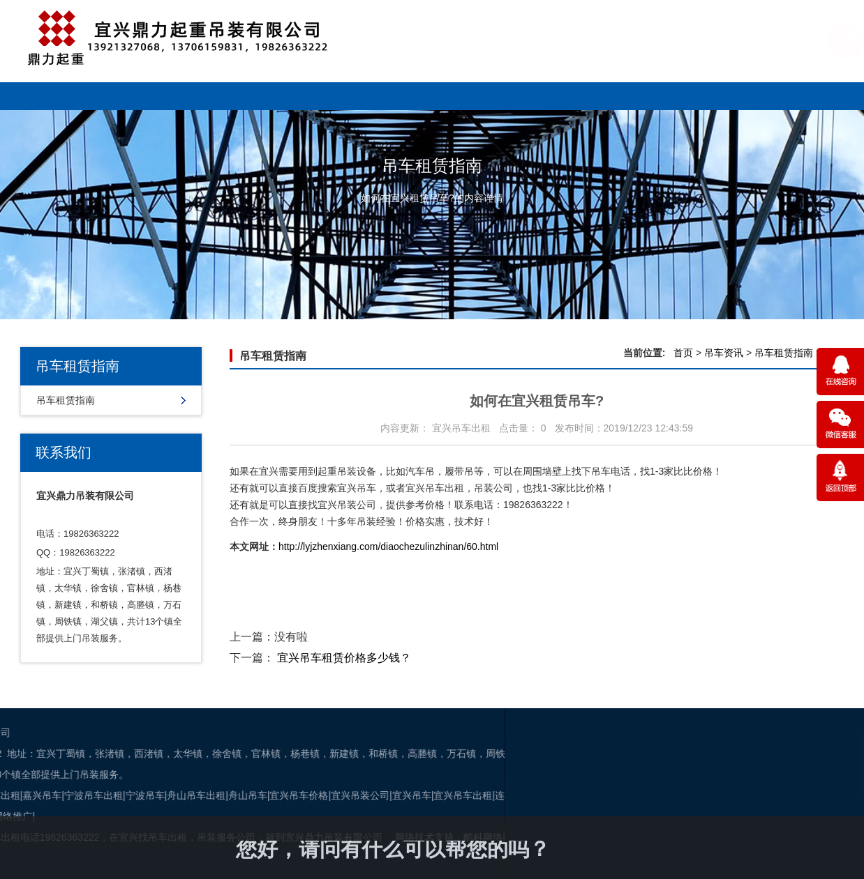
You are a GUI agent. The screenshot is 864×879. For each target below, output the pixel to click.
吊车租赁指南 (65, 400)
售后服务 (550, 96)
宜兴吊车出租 (301, 795)
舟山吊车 (85, 795)
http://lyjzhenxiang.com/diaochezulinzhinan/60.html (388, 546)
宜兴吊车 (249, 795)
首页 (683, 352)
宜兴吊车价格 (137, 795)
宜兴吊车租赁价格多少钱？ (344, 658)
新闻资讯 (314, 96)
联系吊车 (786, 96)
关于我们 (668, 96)
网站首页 (78, 96)
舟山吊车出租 (34, 795)
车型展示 (196, 96)
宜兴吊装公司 (198, 795)
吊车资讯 (432, 96)
